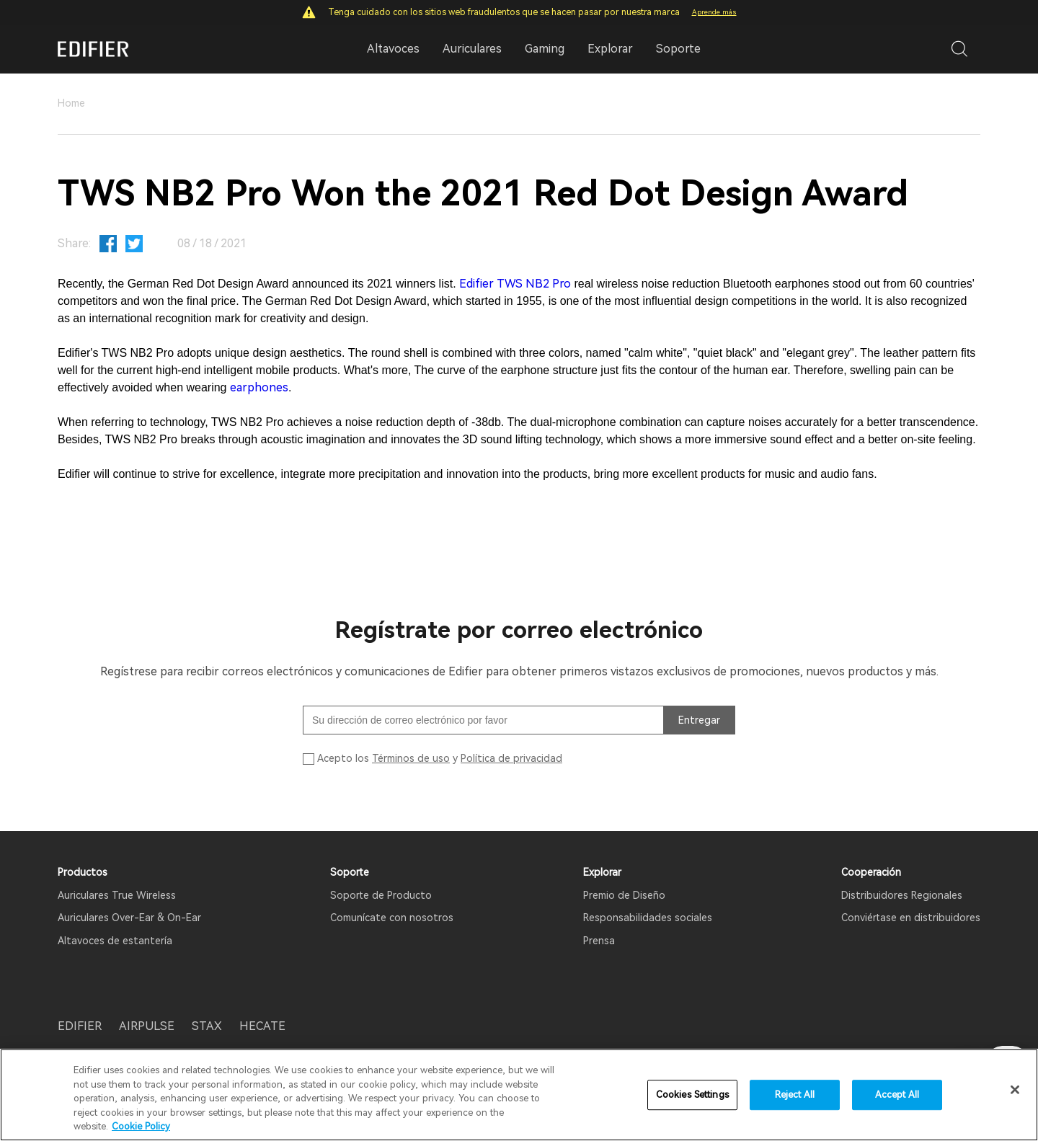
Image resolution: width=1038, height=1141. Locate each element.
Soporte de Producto (381, 895)
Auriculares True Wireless (117, 895)
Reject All (795, 1096)
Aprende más (714, 12)
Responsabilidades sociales (647, 917)
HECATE (262, 1026)
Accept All (897, 1096)
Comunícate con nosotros (391, 917)
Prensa (599, 940)
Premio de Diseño (624, 895)
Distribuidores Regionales (901, 895)
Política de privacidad (511, 758)
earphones (259, 387)
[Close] (1015, 1091)
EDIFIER (80, 1026)
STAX (207, 1026)
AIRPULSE (146, 1026)
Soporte (678, 49)
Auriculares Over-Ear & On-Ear (129, 917)
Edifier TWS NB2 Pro (515, 283)
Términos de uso (411, 758)
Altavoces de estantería (115, 940)
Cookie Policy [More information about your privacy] (141, 1128)
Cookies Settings (692, 1096)
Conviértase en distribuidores (910, 917)
